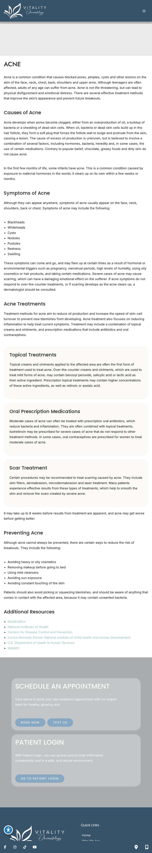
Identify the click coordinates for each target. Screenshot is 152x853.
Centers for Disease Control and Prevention (40, 634)
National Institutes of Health (28, 628)
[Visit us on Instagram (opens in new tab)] (15, 847)
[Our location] (136, 846)
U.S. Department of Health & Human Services (41, 644)
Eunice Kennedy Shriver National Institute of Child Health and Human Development (69, 639)
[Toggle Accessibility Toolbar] (8, 829)
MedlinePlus (17, 623)
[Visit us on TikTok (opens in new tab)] (24, 847)
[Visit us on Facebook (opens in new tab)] (5, 847)
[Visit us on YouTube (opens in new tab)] (34, 847)
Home (86, 837)
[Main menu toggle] (144, 12)
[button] (30, 724)
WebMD (13, 650)
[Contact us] (146, 846)
